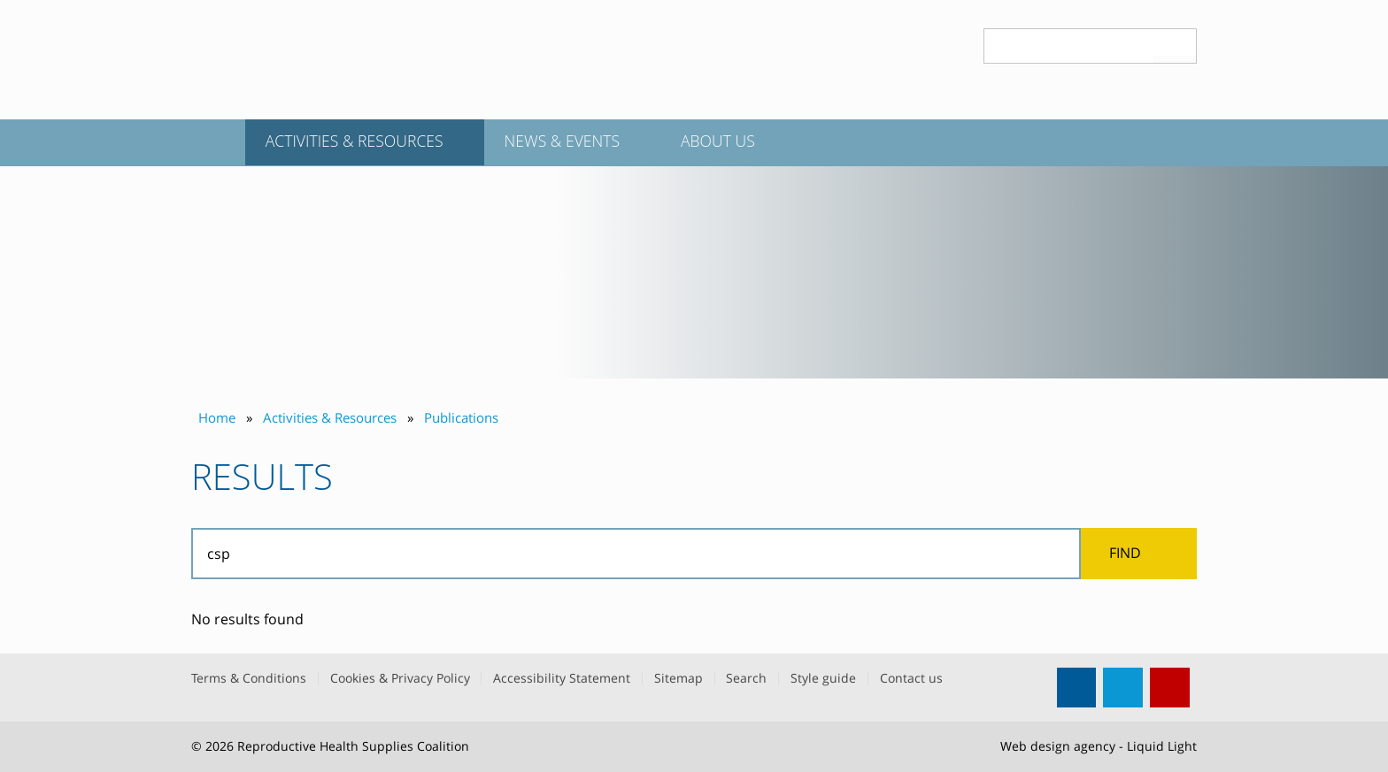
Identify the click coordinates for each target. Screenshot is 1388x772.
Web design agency (1057, 746)
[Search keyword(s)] (1069, 46)
